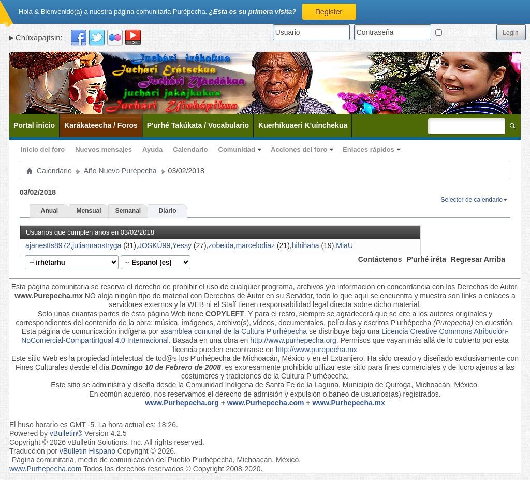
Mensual (88, 210)
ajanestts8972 (47, 245)
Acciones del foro (299, 149)
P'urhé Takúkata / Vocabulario (198, 125)
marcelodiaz (255, 245)
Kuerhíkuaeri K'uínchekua (302, 125)
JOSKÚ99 (154, 245)
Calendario (190, 149)
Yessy (182, 245)
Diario (167, 210)
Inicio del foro (43, 149)
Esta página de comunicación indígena (84, 331)
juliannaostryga (96, 245)
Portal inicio (34, 125)
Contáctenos (380, 259)
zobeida (221, 245)
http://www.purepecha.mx (316, 349)
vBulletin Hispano (87, 451)
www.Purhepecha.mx (349, 403)
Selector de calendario (472, 199)
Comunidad (237, 149)
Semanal (128, 210)
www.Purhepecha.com (265, 403)
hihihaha (305, 245)
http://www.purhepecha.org (293, 340)
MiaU (344, 245)
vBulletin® (66, 433)
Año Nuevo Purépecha (120, 171)
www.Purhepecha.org (182, 403)
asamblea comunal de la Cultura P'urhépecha (233, 331)
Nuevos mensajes (103, 149)
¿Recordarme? (463, 32)
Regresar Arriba (478, 259)
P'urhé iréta (426, 259)
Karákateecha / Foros (101, 125)
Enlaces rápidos (368, 149)
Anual (49, 210)
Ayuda (152, 149)
